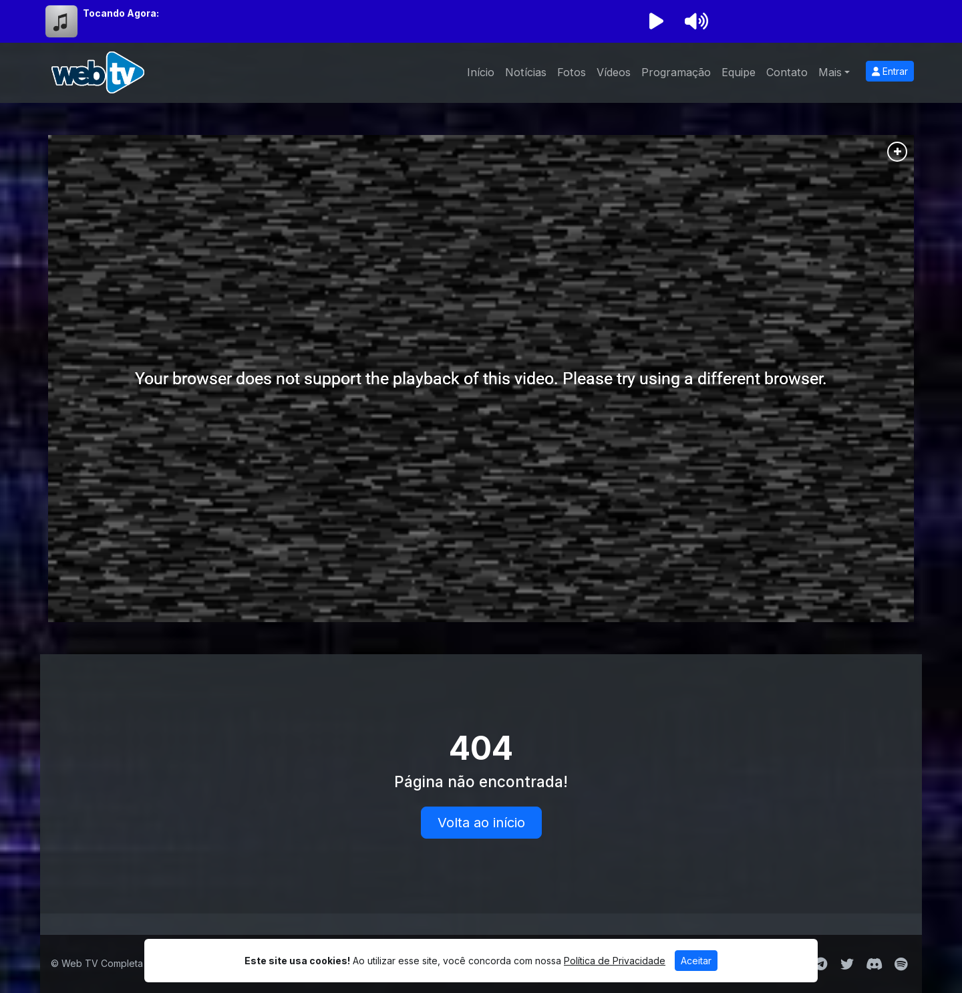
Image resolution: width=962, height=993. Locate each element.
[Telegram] (820, 964)
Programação (676, 72)
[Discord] (874, 964)
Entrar (890, 71)
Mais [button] (830, 72)
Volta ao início (481, 823)
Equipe (739, 72)
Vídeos (614, 72)
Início (480, 72)
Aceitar (696, 960)
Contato (787, 72)
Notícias (525, 72)
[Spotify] (901, 964)
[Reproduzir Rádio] (656, 21)
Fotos (571, 72)
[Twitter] (847, 964)
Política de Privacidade (614, 960)
